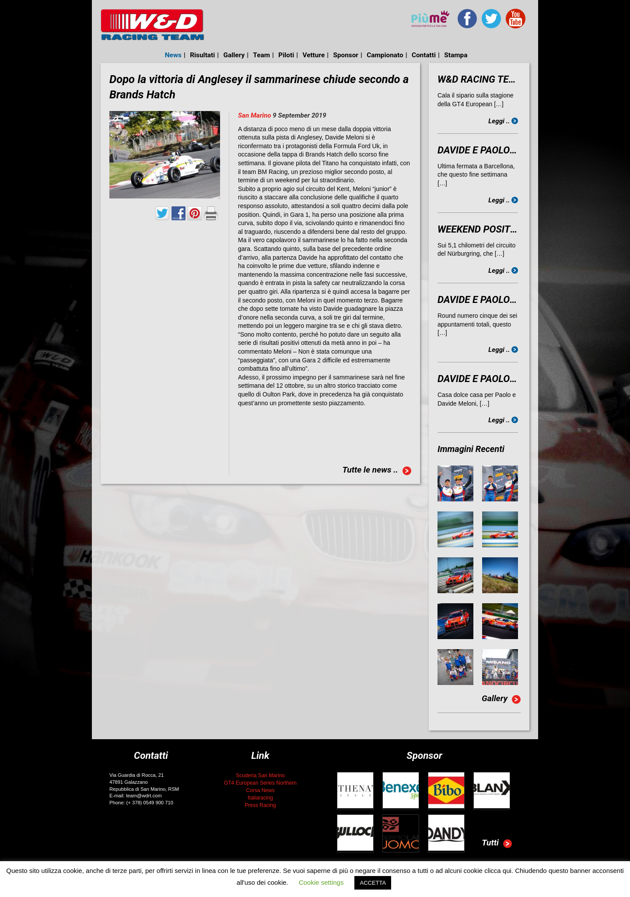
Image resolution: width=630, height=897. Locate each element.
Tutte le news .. (376, 470)
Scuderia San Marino (260, 775)
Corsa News (260, 790)
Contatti (424, 55)
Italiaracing (260, 798)
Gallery (234, 55)
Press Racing (260, 805)
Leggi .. (503, 121)
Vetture (313, 55)
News (173, 55)
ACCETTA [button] (373, 883)
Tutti (497, 843)
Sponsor (345, 55)
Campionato (385, 55)
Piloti (286, 55)
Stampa (455, 55)
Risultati (202, 55)
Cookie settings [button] (321, 882)
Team (261, 55)
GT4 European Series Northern (260, 783)
